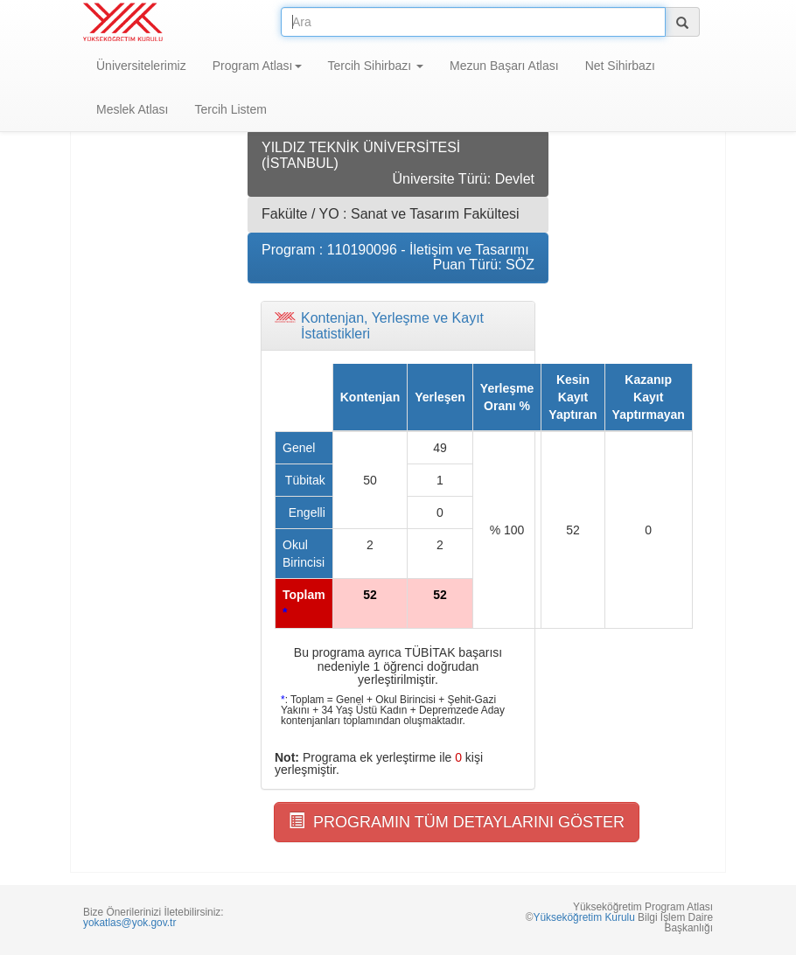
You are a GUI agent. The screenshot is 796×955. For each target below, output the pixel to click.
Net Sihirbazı (620, 66)
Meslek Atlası (132, 109)
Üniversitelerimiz (141, 66)
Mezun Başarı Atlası (504, 66)
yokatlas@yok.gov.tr (129, 923)
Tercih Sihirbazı (376, 66)
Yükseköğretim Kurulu (583, 917)
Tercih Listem (230, 109)
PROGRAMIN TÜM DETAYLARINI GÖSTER (457, 821)
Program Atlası (257, 66)
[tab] (398, 326)
